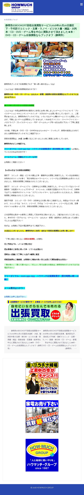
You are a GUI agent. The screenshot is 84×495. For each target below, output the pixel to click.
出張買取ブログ (11, 19)
